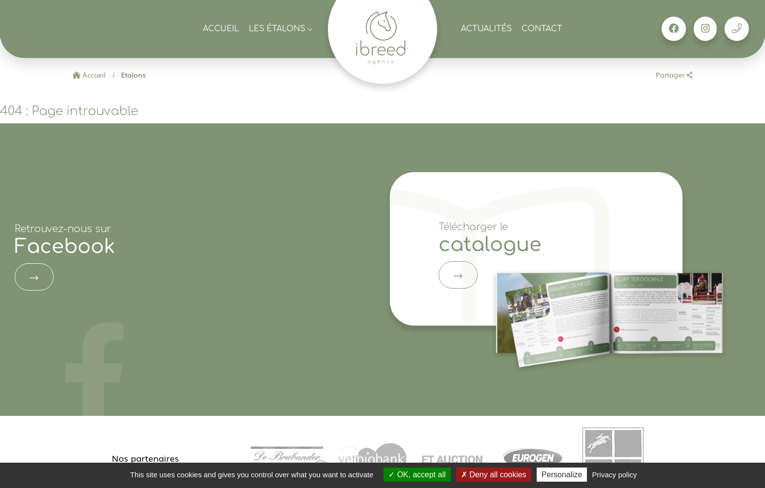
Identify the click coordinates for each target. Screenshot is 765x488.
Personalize (562, 474)
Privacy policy (614, 474)
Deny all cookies (493, 474)
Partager (674, 74)
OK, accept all (416, 474)
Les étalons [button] (281, 28)
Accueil (221, 28)
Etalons (132, 74)
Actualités (486, 28)
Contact (542, 28)
